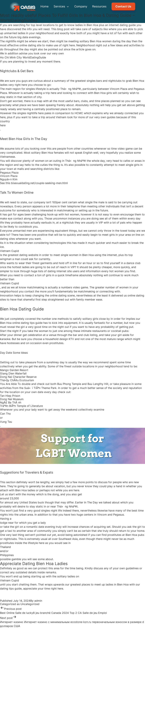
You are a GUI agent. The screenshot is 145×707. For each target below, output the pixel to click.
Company (80, 6)
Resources (99, 6)
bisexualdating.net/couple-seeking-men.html (39, 183)
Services (61, 6)
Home (44, 6)
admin (38, 600)
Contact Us (123, 6)
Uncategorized (29, 604)
